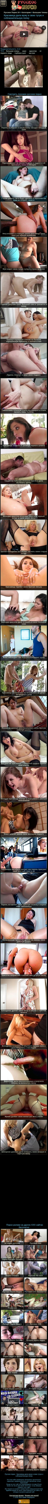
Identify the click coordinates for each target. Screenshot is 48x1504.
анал (24, 51)
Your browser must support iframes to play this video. (24, 34)
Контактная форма (16, 1495)
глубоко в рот (20, 53)
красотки (33, 51)
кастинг (32, 53)
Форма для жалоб (32, 1495)
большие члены (12, 51)
